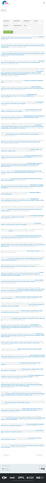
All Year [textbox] (26, 27)
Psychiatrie (10, 230)
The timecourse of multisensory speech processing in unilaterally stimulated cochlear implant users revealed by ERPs (23, 46)
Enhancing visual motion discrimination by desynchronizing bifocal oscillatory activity (20, 141)
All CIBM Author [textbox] (7, 22)
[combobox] (7, 23)
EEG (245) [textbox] (16, 22)
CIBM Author (6, 20)
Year (25, 25)
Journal (36, 20)
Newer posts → (40, 455)
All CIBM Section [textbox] (28, 22)
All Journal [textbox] (37, 22)
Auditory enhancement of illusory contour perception (30, 349)
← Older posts (6, 455)
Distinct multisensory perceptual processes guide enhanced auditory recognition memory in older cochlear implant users (22, 88)
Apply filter (8, 31)
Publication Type (17, 25)
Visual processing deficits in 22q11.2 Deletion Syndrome (17, 402)
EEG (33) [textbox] (5, 27)
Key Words (5, 25)
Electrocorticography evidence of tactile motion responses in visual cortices (18, 266)
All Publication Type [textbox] (18, 27)
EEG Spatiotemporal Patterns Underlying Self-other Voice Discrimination (22, 134)
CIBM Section (27, 20)
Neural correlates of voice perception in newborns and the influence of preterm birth (20, 342)
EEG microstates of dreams (33, 250)
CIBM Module (17, 20)
